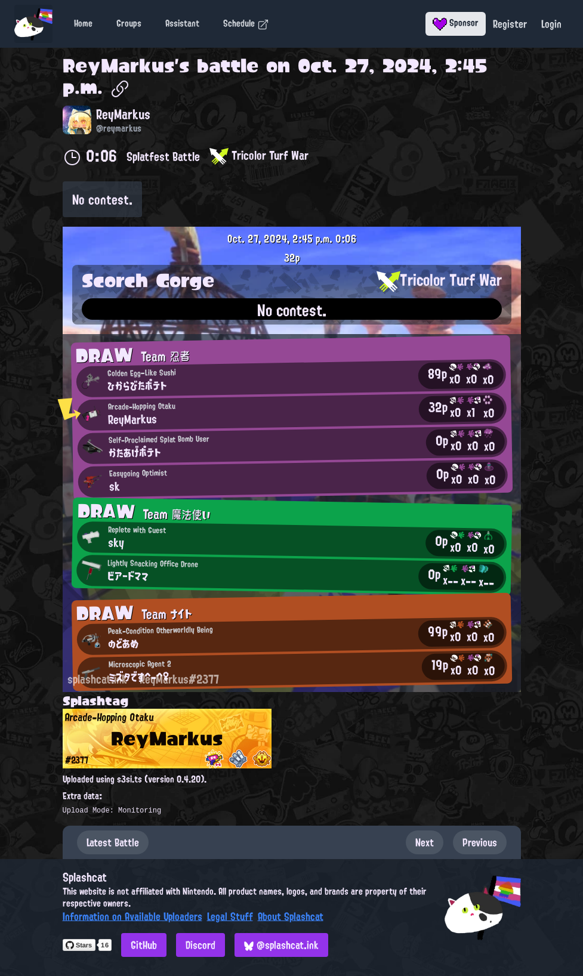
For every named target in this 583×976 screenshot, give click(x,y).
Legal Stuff (230, 916)
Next (424, 842)
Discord (200, 945)
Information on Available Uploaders (132, 916)
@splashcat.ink (281, 945)
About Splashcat (290, 916)
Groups (128, 23)
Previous (479, 842)
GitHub (144, 945)
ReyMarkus (118, 66)
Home (83, 23)
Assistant (182, 23)
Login (551, 23)
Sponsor (456, 22)
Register (510, 23)
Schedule (246, 23)
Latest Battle (113, 842)
